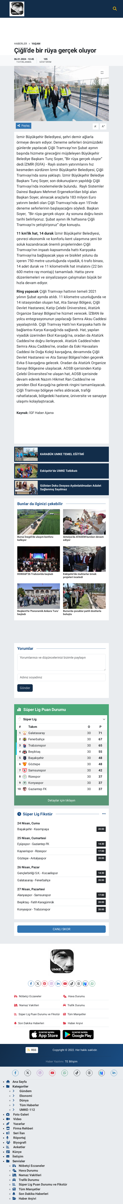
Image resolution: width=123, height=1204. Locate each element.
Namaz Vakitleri (26, 1005)
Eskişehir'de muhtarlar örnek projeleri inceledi (79, 576)
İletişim (14, 1156)
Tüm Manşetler (74, 1014)
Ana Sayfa (16, 1081)
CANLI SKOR (61, 929)
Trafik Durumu (74, 1005)
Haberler (20, 43)
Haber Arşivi (73, 1023)
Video (14, 1119)
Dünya (20, 1100)
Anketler (15, 1147)
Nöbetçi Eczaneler (27, 996)
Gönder (25, 688)
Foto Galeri (17, 1114)
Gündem (22, 1091)
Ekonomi (22, 1096)
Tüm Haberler (26, 1105)
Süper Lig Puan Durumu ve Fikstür (37, 1014)
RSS (31, 1050)
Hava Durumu (74, 996)
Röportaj (15, 1138)
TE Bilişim (71, 1061)
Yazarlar (15, 1124)
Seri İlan (15, 1133)
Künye (14, 1152)
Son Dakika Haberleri (29, 1023)
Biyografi (16, 1142)
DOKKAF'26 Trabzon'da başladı (35, 574)
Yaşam (36, 43)
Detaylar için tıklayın (61, 800)
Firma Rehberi (19, 1128)
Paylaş (23, 125)
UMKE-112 (24, 1110)
